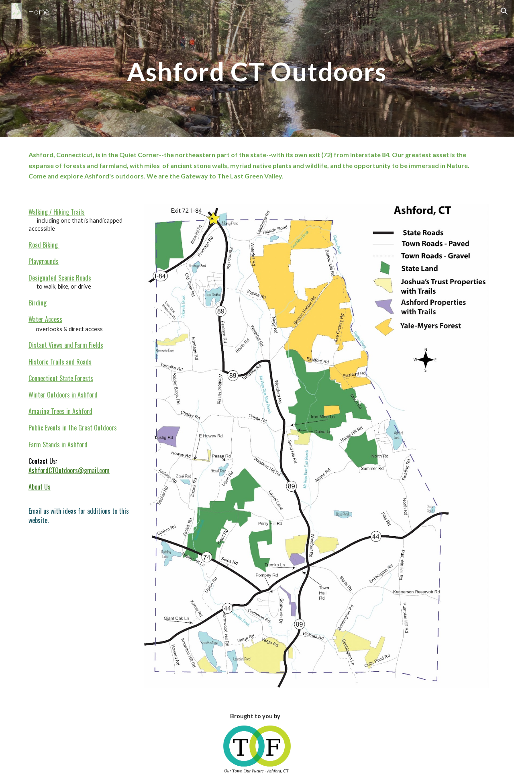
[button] (504, 11)
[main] (257, 68)
